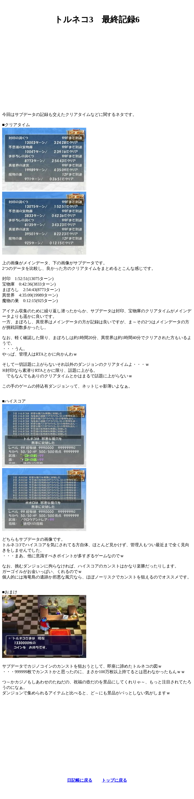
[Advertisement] (97, 66)
